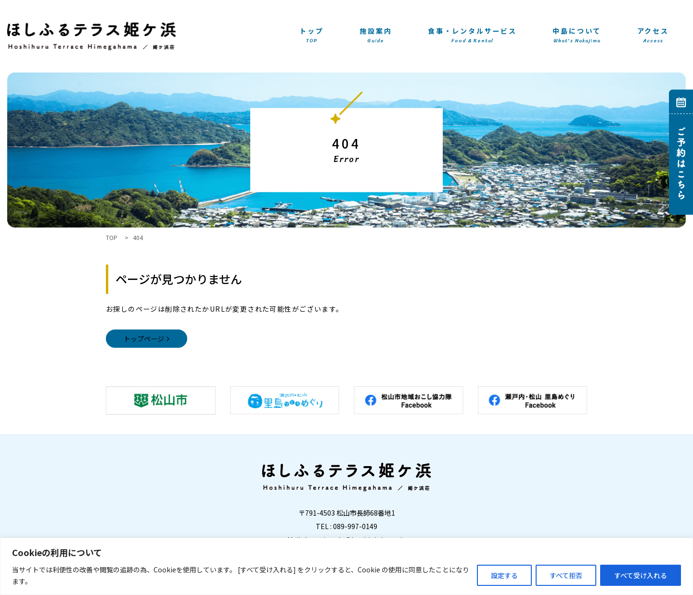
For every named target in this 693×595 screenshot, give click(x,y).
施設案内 (375, 35)
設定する (504, 575)
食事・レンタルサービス (472, 35)
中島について (576, 35)
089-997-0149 (355, 526)
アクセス (653, 35)
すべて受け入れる (640, 575)
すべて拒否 (566, 575)
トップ (311, 35)
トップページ (144, 338)
